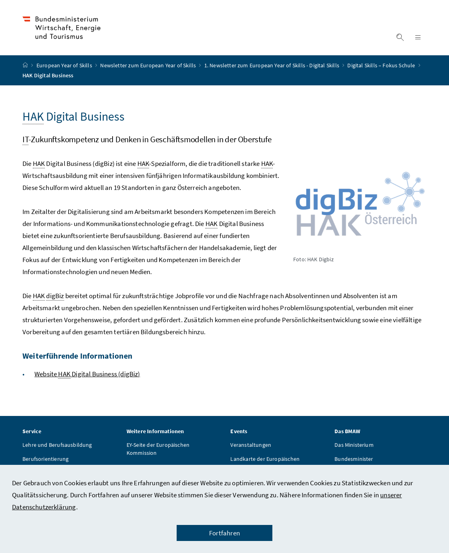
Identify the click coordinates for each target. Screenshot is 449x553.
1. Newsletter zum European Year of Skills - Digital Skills (272, 65)
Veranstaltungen (250, 444)
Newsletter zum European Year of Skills (148, 65)
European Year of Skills (64, 65)
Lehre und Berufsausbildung (57, 444)
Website (87, 374)
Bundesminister (353, 458)
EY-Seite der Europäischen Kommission (158, 448)
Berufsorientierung (45, 458)
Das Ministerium (354, 444)
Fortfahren (224, 533)
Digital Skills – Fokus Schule (381, 65)
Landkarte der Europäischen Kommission (265, 462)
